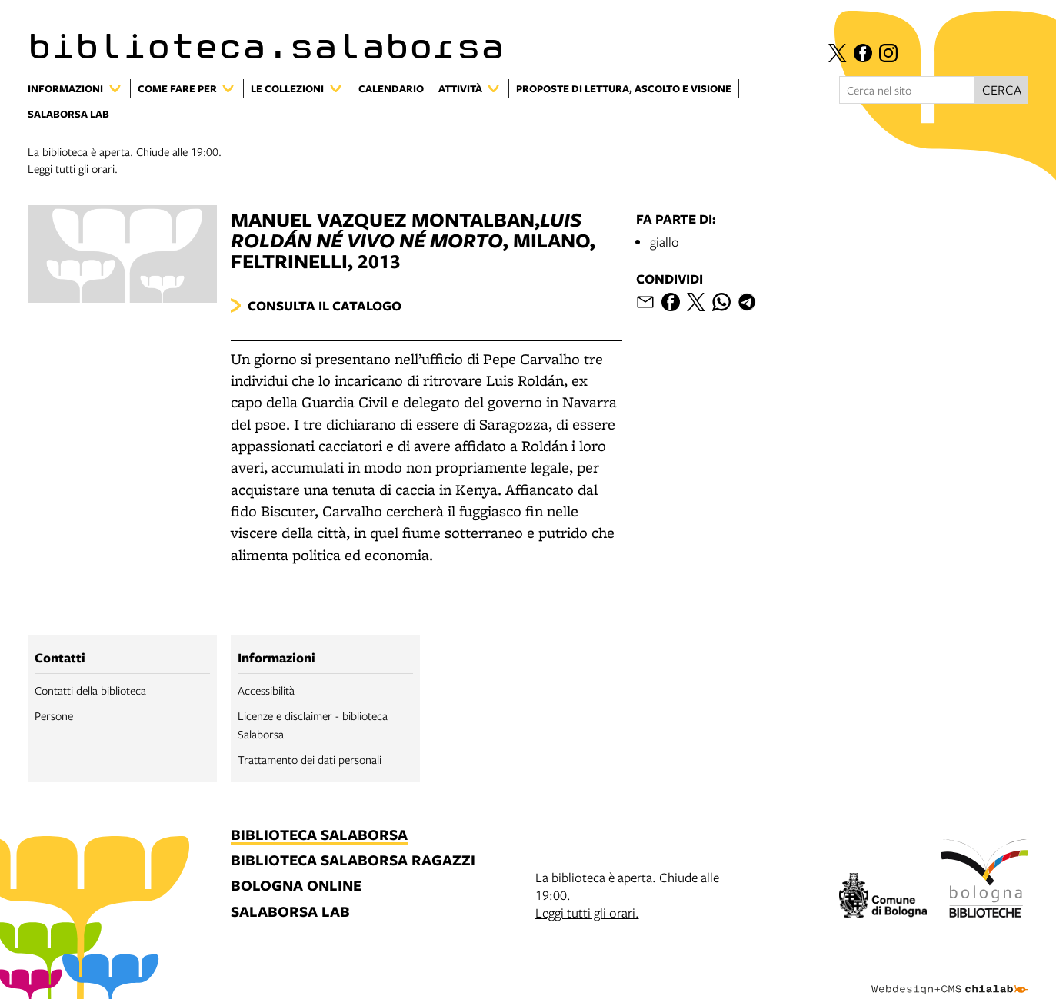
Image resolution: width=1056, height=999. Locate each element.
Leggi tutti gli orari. (73, 168)
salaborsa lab (290, 912)
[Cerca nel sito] (907, 90)
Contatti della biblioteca (90, 690)
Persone (54, 715)
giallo (664, 242)
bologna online (296, 886)
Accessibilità (266, 690)
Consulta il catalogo (324, 305)
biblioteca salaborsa (319, 836)
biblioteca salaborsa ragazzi (353, 861)
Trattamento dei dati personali (309, 759)
